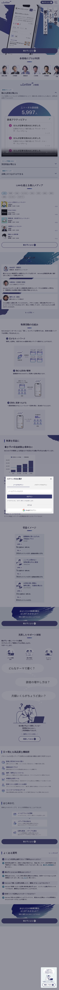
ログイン (29, 497)
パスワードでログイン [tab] (40, 485)
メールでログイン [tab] (18, 485)
